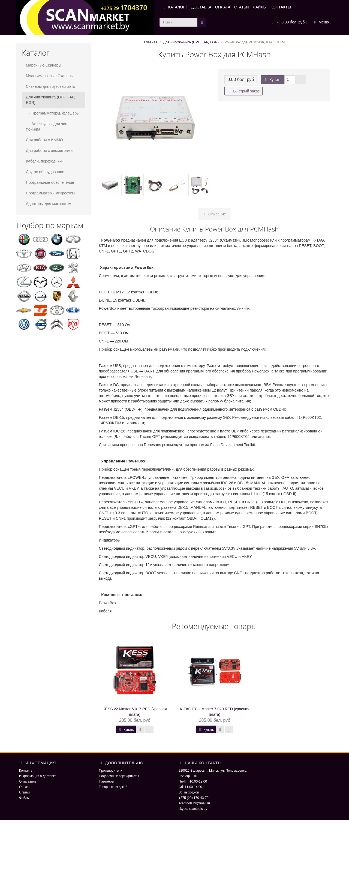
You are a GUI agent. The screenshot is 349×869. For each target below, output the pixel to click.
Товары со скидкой (113, 787)
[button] (289, 22)
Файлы (24, 798)
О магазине (28, 781)
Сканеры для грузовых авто (50, 86)
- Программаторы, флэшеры (52, 113)
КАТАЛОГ (174, 7)
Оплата (24, 787)
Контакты (26, 770)
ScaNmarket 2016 (271, 831)
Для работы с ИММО (44, 140)
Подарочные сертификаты (119, 776)
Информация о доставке (37, 776)
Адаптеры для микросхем (48, 204)
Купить (272, 79)
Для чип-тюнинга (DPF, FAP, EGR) (50, 100)
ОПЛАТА (222, 7)
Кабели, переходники (45, 161)
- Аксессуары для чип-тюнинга (47, 126)
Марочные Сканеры (43, 65)
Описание (214, 214)
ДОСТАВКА (201, 7)
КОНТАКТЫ (280, 7)
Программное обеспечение (50, 182)
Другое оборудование (45, 172)
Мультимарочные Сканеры (49, 76)
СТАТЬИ (241, 7)
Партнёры (106, 781)
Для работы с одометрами (49, 150)
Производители (110, 770)
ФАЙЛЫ (260, 7)
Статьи (24, 792)
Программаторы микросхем (50, 193)
